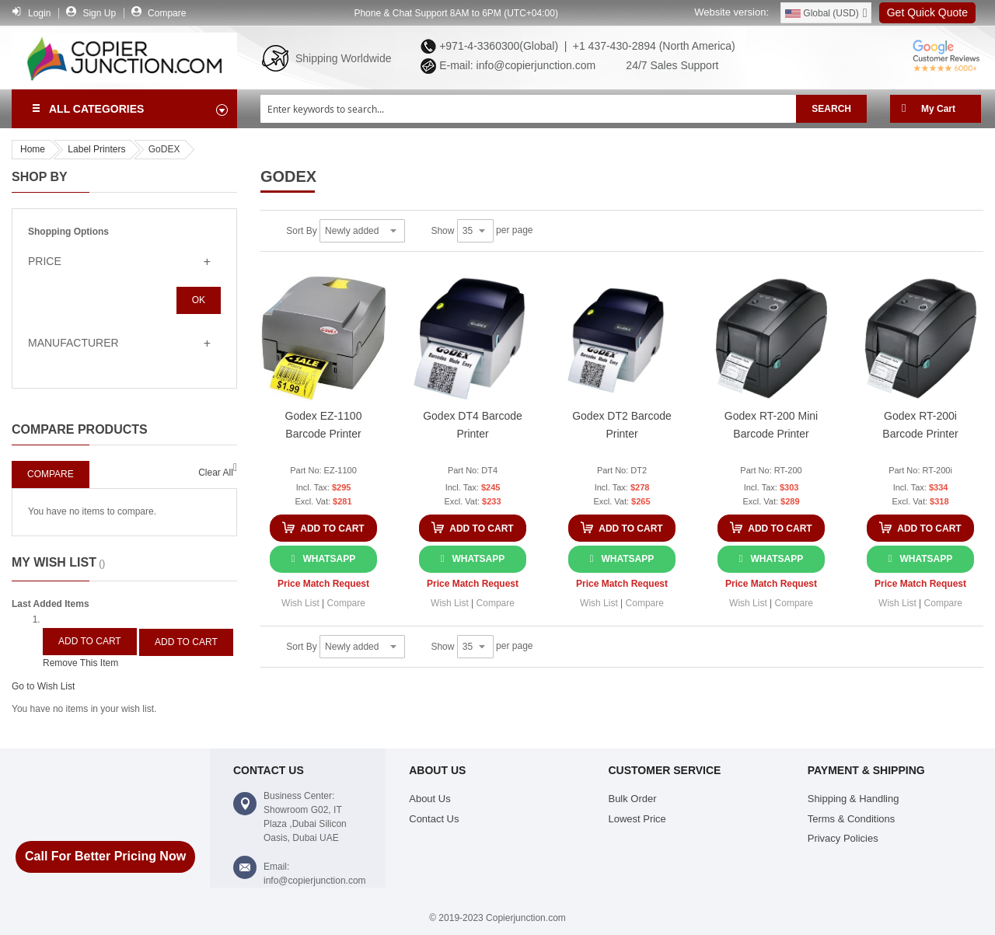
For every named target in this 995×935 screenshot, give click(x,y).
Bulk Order (632, 798)
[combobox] (528, 109)
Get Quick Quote (927, 12)
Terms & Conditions (852, 819)
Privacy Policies (843, 838)
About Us (429, 798)
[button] (300, 603)
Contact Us (434, 819)
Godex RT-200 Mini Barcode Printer (771, 425)
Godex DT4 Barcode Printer (472, 425)
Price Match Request (323, 583)
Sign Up (99, 13)
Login (39, 13)
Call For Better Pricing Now (105, 856)
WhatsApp (328, 558)
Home (32, 149)
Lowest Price (636, 819)
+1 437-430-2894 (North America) (652, 46)
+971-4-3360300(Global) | (500, 46)
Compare (167, 13)
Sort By (301, 230)
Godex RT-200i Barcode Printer (920, 425)
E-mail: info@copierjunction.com (514, 65)
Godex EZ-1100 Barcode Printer (323, 425)
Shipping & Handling (853, 798)
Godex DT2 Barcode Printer (622, 425)
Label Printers (96, 149)
